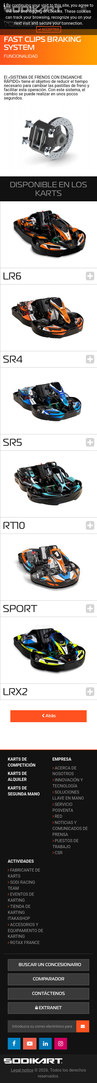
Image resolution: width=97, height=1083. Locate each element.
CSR (59, 852)
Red (58, 816)
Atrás (49, 716)
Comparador (48, 979)
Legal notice (22, 1070)
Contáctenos (48, 993)
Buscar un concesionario (50, 964)
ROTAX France (25, 942)
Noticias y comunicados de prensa (70, 828)
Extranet (48, 1008)
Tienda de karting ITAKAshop (19, 912)
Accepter (48, 29)
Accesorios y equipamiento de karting (25, 930)
